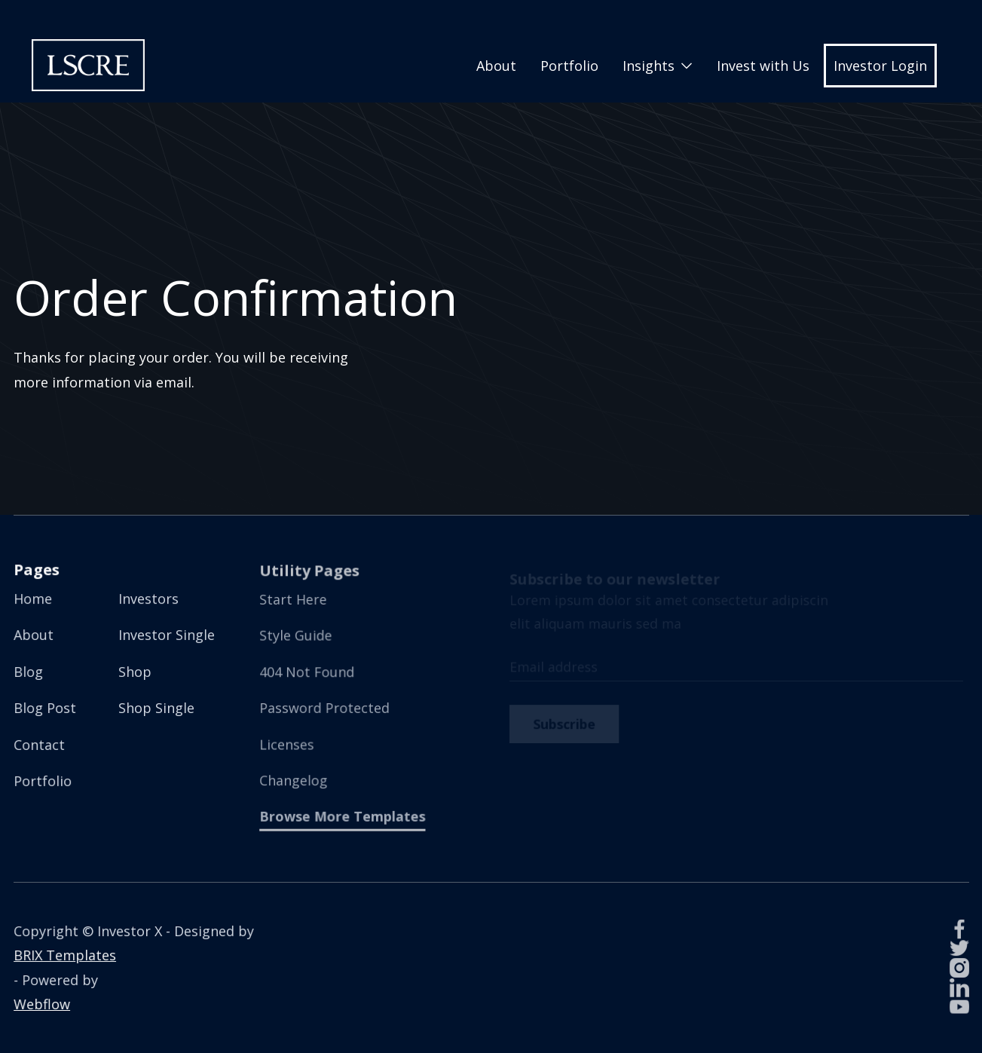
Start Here (295, 601)
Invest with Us (763, 66)
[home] (88, 65)
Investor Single (166, 635)
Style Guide (297, 636)
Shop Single (156, 708)
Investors (148, 599)
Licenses (288, 742)
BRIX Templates (65, 956)
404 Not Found (308, 672)
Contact (39, 744)
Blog (29, 672)
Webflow (42, 1004)
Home (33, 599)
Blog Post (45, 708)
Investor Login (880, 66)
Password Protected (325, 707)
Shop (134, 672)
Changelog (295, 779)
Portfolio (569, 66)
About (496, 66)
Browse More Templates (343, 814)
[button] (658, 66)
